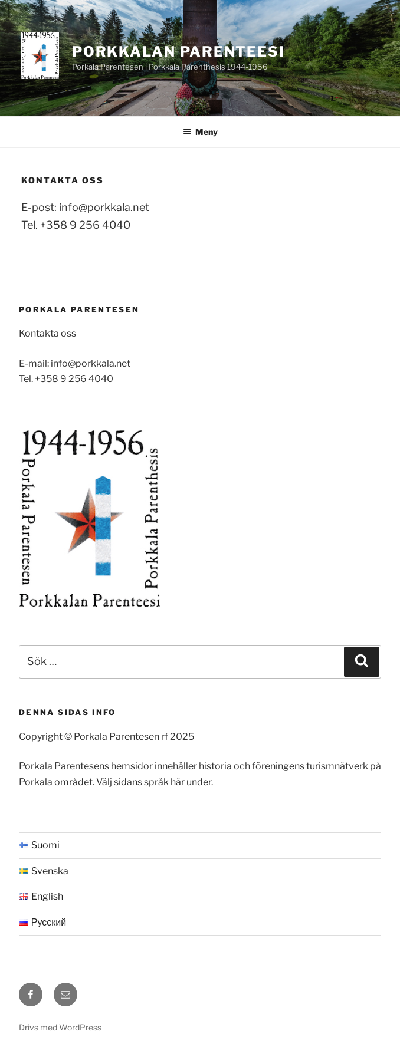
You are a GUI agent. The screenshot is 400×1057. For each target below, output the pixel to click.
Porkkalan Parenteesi (178, 51)
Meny (200, 132)
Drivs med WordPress (60, 1027)
